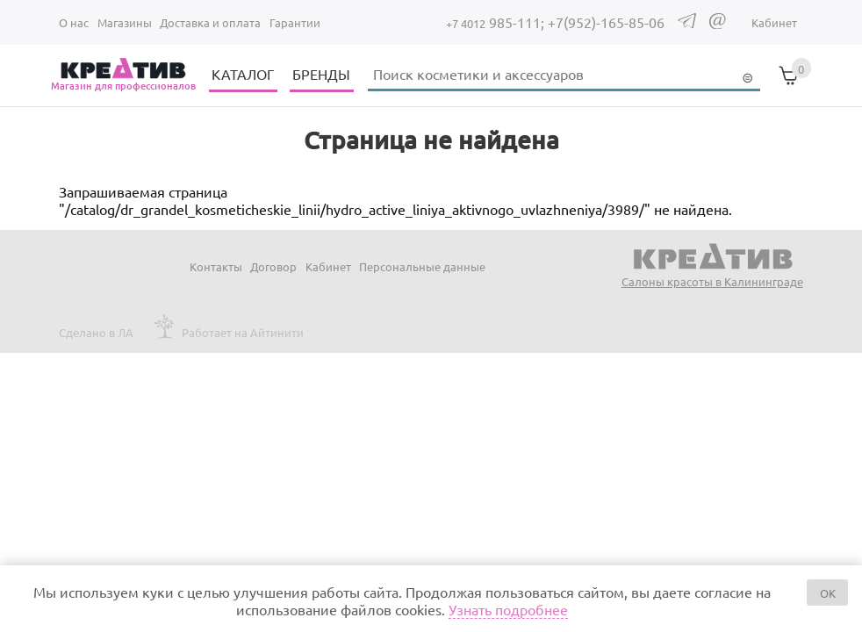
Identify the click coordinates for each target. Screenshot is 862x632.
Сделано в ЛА (96, 332)
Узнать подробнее (508, 609)
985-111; (497, 22)
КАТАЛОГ (243, 74)
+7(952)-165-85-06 (606, 22)
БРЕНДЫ (321, 74)
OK (828, 592)
